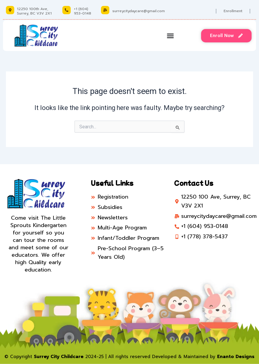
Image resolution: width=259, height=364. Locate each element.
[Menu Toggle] (170, 35)
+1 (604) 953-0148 (82, 11)
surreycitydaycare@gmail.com (138, 11)
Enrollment (233, 11)
